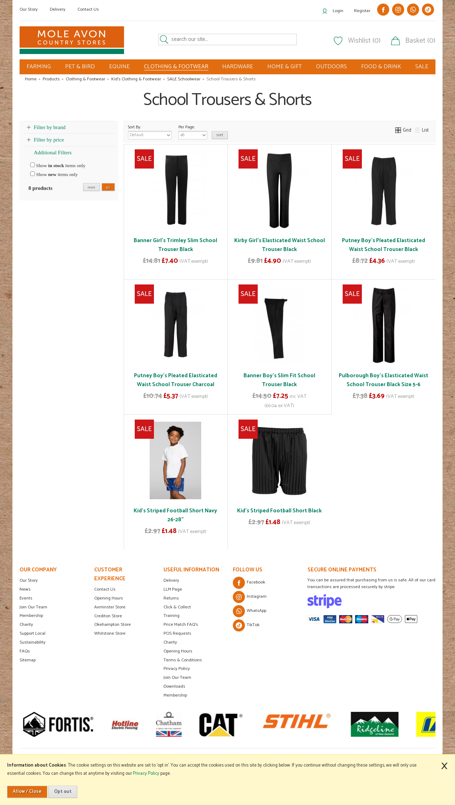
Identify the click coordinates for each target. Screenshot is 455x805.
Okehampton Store (112, 624)
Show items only (57, 165)
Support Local (33, 633)
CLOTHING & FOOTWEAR (176, 66)
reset (91, 187)
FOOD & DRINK (381, 66)
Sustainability (33, 642)
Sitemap (28, 660)
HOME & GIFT (284, 66)
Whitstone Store (109, 633)
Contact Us (88, 9)
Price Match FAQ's (181, 624)
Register (362, 11)
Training (172, 615)
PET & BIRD (80, 66)
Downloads (174, 686)
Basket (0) (420, 41)
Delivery (57, 9)
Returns (171, 598)
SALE (421, 66)
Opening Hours (108, 598)
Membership (31, 615)
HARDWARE (237, 66)
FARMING (39, 66)
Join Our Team (33, 607)
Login (338, 11)
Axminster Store (109, 607)
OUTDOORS (331, 66)
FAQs (25, 651)
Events (26, 598)
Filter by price (49, 140)
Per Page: (192, 131)
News (25, 589)
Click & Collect (177, 607)
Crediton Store (108, 616)
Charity (26, 624)
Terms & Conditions (183, 660)
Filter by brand (49, 127)
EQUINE (119, 66)
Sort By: (150, 131)
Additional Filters (52, 152)
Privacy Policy (177, 668)
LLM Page (173, 589)
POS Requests (177, 633)
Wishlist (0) (364, 41)
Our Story (29, 9)
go (108, 187)
